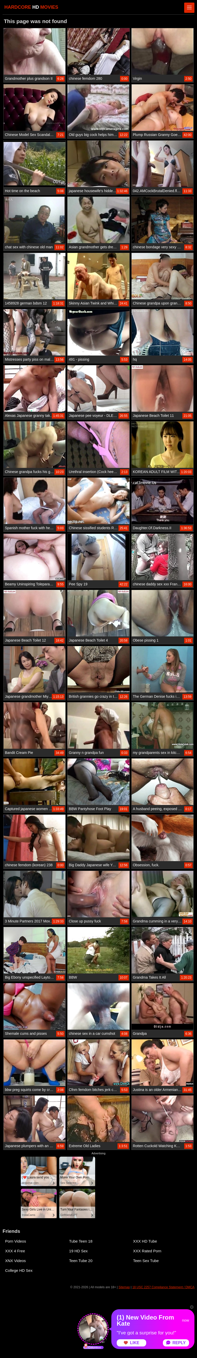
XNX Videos (15, 1260)
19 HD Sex (78, 1251)
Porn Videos (15, 1241)
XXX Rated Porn (147, 1251)
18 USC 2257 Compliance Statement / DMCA (163, 1287)
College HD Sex (19, 1270)
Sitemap (124, 1287)
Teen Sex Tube (146, 1260)
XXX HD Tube (145, 1241)
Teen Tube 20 (80, 1260)
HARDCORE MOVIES (31, 7)
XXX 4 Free (15, 1251)
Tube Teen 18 (80, 1241)
